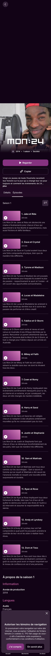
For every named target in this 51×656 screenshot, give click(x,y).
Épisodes (17, 192)
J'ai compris (15, 646)
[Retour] (5, 4)
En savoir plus (34, 646)
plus (5, 186)
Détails (7, 192)
